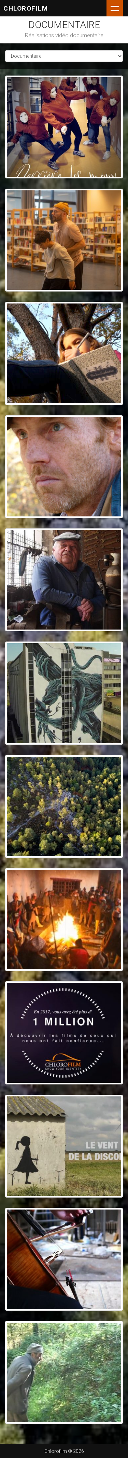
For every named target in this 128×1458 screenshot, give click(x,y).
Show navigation (114, 8)
